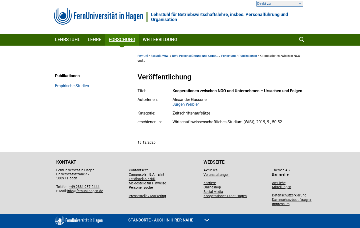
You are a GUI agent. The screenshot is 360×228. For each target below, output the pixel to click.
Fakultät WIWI (160, 56)
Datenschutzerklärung (289, 195)
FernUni (143, 56)
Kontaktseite (138, 170)
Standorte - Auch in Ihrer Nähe (168, 220)
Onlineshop (212, 187)
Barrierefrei (280, 174)
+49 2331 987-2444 (84, 187)
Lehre (94, 39)
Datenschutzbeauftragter (292, 200)
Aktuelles (211, 170)
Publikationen (67, 75)
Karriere (210, 183)
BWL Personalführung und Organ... (195, 56)
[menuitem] (90, 76)
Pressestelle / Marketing (147, 196)
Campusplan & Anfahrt (146, 174)
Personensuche (141, 187)
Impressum (281, 204)
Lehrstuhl (67, 39)
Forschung (122, 39)
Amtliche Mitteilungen (281, 185)
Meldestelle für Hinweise (147, 183)
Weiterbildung (160, 39)
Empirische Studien (72, 85)
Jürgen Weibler (185, 104)
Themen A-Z (281, 170)
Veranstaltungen (217, 175)
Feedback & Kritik (142, 179)
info (70, 191)
